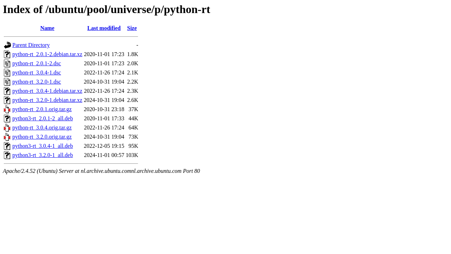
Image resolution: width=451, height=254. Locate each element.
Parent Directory (31, 45)
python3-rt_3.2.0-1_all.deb (42, 155)
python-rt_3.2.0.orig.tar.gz (42, 137)
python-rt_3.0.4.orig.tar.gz (42, 128)
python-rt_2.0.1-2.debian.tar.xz (47, 54)
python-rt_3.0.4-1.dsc (36, 72)
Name (47, 28)
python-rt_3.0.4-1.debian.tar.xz (47, 91)
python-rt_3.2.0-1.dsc (36, 82)
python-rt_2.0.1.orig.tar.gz (42, 109)
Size (132, 28)
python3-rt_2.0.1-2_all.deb (42, 118)
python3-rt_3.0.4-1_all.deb (42, 146)
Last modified (104, 28)
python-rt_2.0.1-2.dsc (36, 63)
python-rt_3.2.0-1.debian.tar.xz (47, 100)
